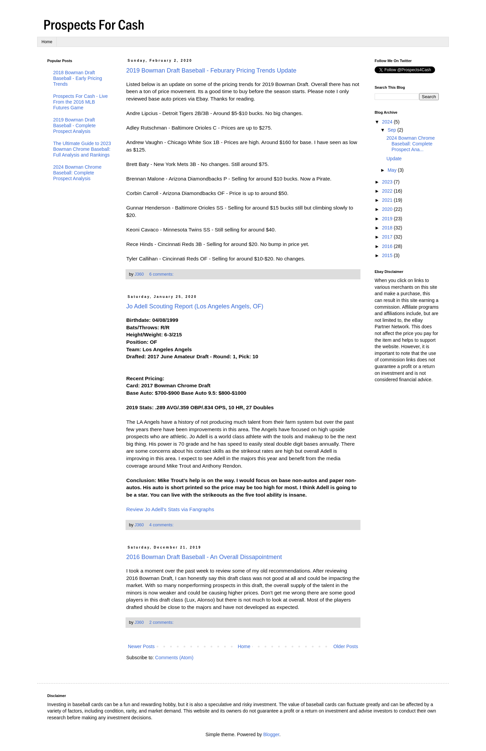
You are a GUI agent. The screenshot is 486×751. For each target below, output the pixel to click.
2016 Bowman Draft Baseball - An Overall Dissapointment (204, 557)
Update (394, 158)
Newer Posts (141, 646)
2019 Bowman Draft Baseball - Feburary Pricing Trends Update (211, 70)
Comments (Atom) (174, 657)
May (392, 170)
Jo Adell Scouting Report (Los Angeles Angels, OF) (194, 306)
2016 (388, 246)
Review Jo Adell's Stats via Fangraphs (170, 509)
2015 (388, 255)
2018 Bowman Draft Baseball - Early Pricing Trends (77, 78)
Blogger (271, 734)
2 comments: (162, 622)
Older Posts (345, 646)
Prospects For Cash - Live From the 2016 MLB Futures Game (80, 101)
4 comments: (162, 525)
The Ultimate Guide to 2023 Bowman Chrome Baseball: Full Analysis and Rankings (82, 149)
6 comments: (162, 274)
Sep (392, 130)
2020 (388, 209)
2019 (388, 218)
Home (47, 41)
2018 (388, 227)
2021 (388, 200)
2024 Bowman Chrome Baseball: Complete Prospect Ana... (410, 143)
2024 (388, 121)
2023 (388, 182)
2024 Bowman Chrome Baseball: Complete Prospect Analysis (77, 172)
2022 (388, 191)
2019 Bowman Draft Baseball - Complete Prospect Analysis (74, 125)
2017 (388, 237)
